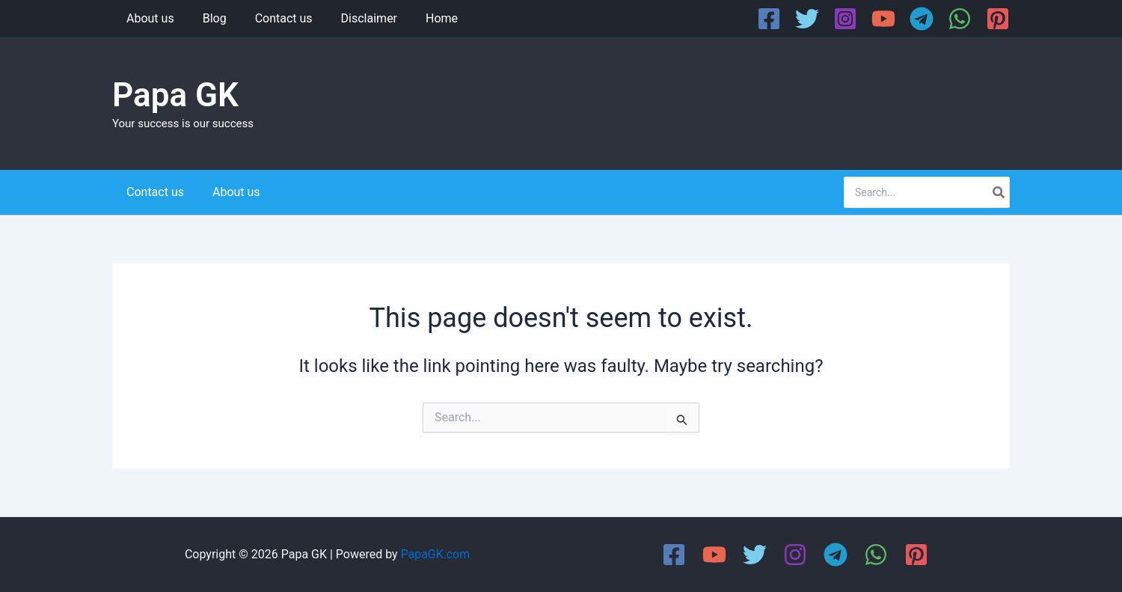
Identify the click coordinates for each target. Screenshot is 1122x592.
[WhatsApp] (960, 19)
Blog (208, 18)
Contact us (272, 18)
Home (421, 18)
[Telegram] (922, 19)
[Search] (999, 192)
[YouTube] (883, 19)
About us (148, 18)
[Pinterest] (998, 19)
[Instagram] (845, 19)
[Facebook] (769, 19)
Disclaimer (353, 18)
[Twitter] (807, 19)
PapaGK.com (435, 554)
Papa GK (175, 95)
